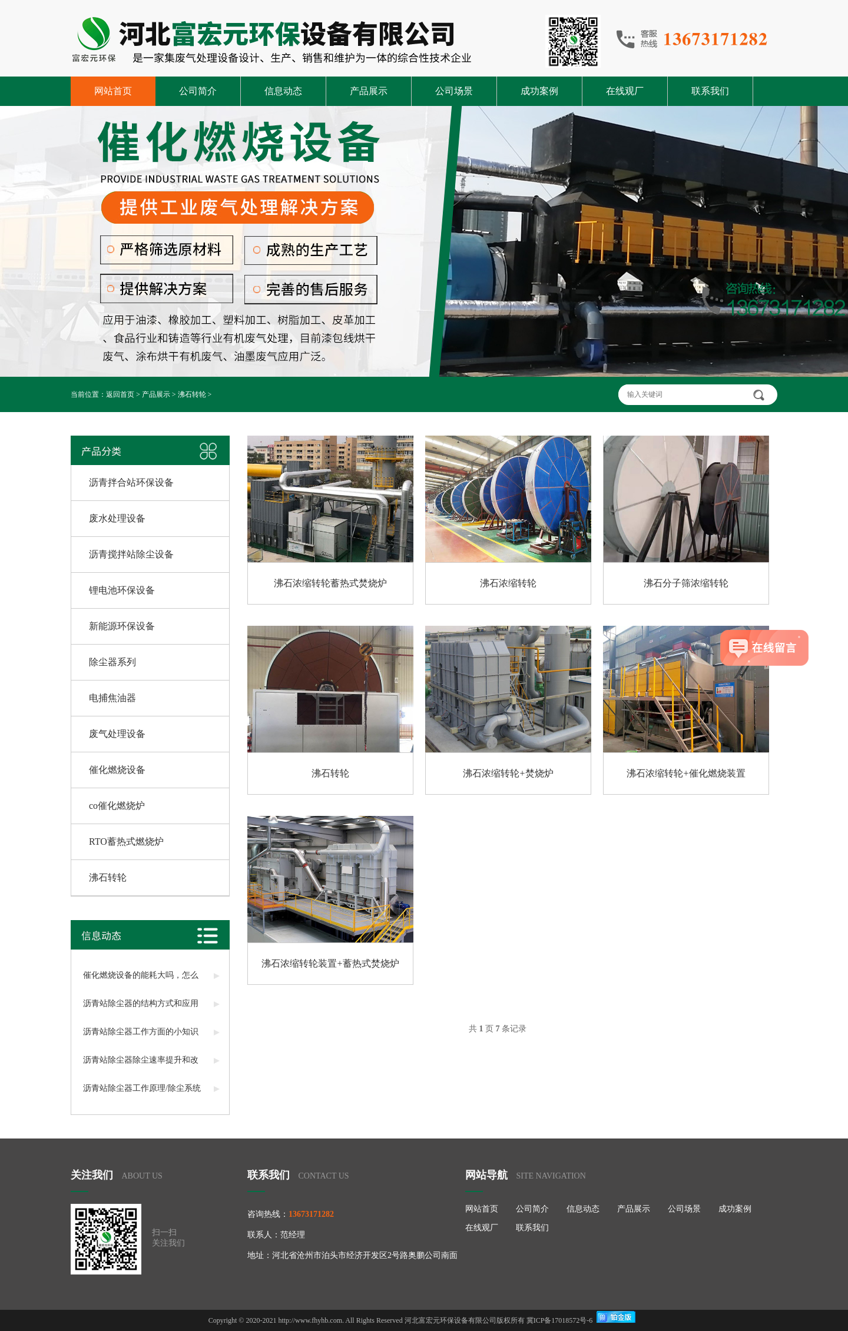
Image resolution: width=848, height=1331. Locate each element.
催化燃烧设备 (117, 770)
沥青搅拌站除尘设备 (131, 554)
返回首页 (120, 394)
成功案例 (539, 91)
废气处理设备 (117, 734)
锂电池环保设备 (122, 590)
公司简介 (198, 91)
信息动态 (283, 91)
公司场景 (454, 91)
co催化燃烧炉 (117, 806)
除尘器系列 (112, 662)
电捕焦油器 (112, 698)
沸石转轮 (192, 394)
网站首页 (113, 91)
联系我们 (710, 91)
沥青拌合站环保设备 (131, 482)
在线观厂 (625, 91)
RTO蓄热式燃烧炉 (126, 842)
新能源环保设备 (122, 626)
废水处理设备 (117, 518)
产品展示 (368, 91)
